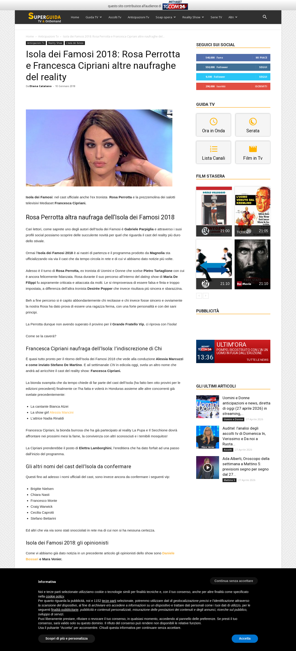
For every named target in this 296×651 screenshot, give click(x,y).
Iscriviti (261, 86)
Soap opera (166, 17)
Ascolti (228, 449)
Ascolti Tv (115, 17)
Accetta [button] (245, 638)
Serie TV (216, 17)
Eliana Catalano (41, 86)
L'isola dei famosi (75, 43)
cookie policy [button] (55, 596)
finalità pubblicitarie (64, 609)
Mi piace (261, 57)
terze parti (109, 601)
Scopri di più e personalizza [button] (67, 638)
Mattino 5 (229, 480)
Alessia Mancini (61, 412)
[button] (264, 17)
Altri (232, 17)
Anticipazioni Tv (138, 17)
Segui (263, 67)
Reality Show (193, 17)
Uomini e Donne (233, 419)
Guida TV (94, 17)
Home (75, 17)
